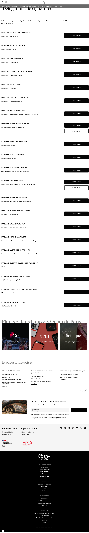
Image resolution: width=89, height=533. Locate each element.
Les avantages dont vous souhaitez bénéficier (14, 383)
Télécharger (76, 35)
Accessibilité (44, 486)
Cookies (44, 491)
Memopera (44, 474)
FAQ (44, 522)
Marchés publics (44, 472)
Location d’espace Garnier (69, 375)
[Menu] (86, 2)
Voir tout (5, 386)
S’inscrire (79, 410)
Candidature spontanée (44, 501)
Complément (76, 131)
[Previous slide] (81, 390)
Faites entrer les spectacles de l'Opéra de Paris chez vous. (16, 342)
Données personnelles (44, 484)
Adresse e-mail (35, 409)
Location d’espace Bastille (69, 377)
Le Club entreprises (37, 376)
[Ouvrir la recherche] (2, 2)
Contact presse (44, 515)
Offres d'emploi (44, 499)
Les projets (6, 377)
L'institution (44, 467)
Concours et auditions (44, 503)
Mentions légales (44, 476)
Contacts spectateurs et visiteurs (44, 513)
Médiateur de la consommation (44, 518)
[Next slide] (85, 390)
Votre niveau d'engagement (11, 380)
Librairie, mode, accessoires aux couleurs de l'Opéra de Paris (73, 342)
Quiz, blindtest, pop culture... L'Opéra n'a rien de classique (44, 342)
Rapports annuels (44, 469)
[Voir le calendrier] (6, 2)
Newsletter (44, 520)
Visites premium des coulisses (41, 381)
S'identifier (58, 6)
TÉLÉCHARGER (76, 266)
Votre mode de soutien (9, 375)
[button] (3, 531)
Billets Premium (36, 379)
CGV (44, 488)
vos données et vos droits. (52, 419)
